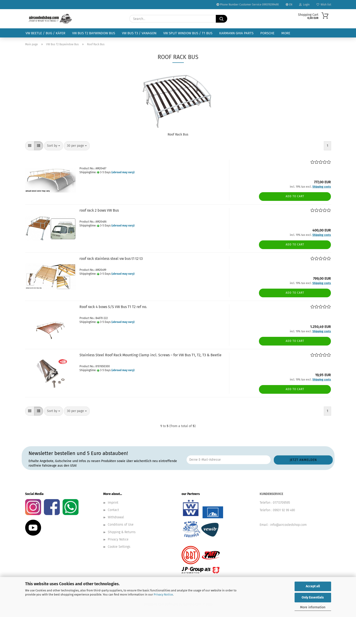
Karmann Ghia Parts (236, 33)
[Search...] (221, 19)
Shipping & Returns (122, 532)
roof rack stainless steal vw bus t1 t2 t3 (111, 258)
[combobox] (53, 145)
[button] (29, 145)
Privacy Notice (163, 594)
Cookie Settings (119, 547)
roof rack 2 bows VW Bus (99, 210)
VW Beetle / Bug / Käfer (45, 33)
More (285, 33)
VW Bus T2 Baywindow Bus (93, 33)
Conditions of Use (121, 525)
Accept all (313, 586)
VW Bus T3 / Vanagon (139, 33)
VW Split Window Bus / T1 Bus (187, 33)
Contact (113, 510)
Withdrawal (116, 517)
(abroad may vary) (122, 172)
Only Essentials (313, 597)
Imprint (113, 503)
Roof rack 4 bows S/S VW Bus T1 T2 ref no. (113, 307)
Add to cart (295, 196)
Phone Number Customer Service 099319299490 (247, 4)
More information (312, 607)
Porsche (267, 33)
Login (304, 4)
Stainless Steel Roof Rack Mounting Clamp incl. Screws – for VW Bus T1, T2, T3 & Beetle (150, 355)
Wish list (323, 4)
